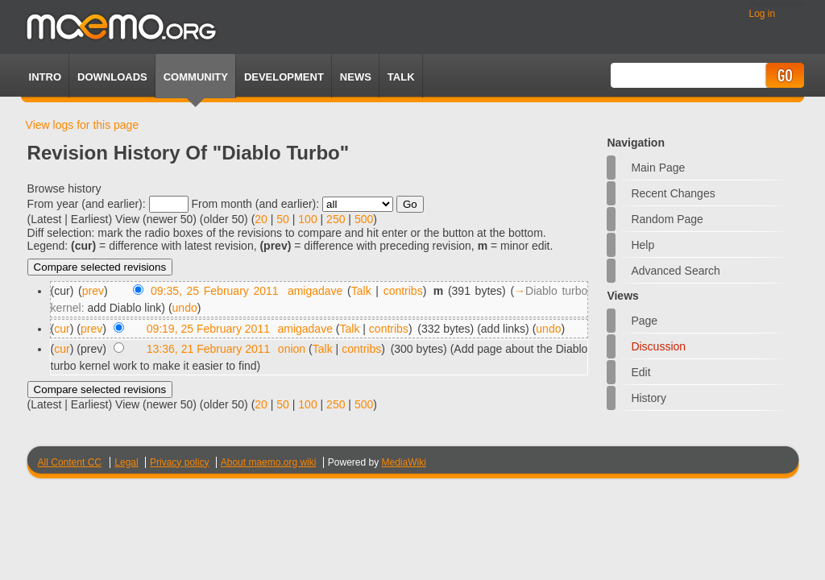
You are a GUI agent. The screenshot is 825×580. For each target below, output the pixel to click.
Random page (667, 219)
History (648, 398)
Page (644, 320)
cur (61, 328)
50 (282, 219)
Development (284, 77)
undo (184, 307)
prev (93, 290)
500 (363, 219)
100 (307, 219)
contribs (403, 290)
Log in (761, 13)
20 (261, 219)
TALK (401, 77)
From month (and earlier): (255, 203)
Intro (45, 77)
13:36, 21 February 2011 (209, 348)
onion (291, 348)
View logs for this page (82, 124)
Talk (361, 290)
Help (642, 244)
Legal (126, 462)
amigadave (315, 290)
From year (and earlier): (86, 203)
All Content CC (70, 462)
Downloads (112, 77)
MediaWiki (404, 462)
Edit (640, 372)
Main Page (658, 167)
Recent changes (673, 193)
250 (335, 219)
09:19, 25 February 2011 (208, 328)
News (355, 77)
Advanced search (675, 270)
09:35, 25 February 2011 (215, 290)
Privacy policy (179, 462)
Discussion (658, 346)
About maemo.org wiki (269, 462)
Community (196, 77)
